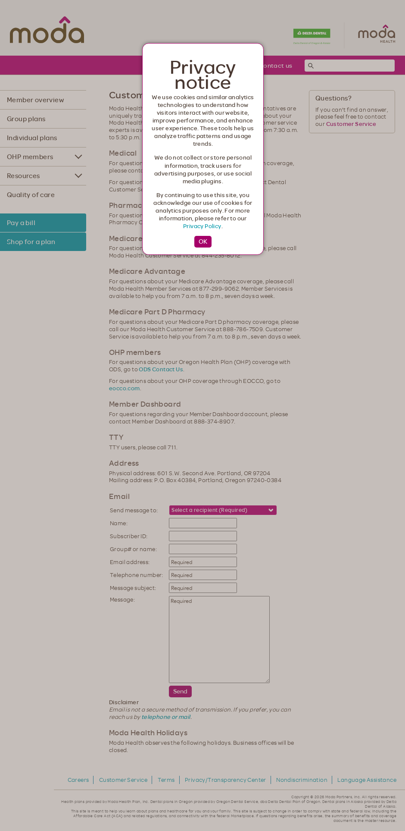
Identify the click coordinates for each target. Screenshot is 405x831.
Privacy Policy (202, 226)
